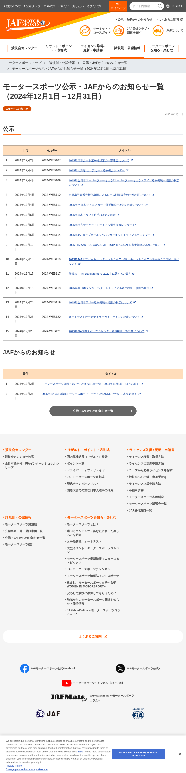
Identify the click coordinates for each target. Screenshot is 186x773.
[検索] (160, 6)
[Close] (180, 757)
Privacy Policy (14, 768)
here (80, 754)
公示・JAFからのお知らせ (135, 19)
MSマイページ (118, 6)
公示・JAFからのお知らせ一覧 (93, 412)
